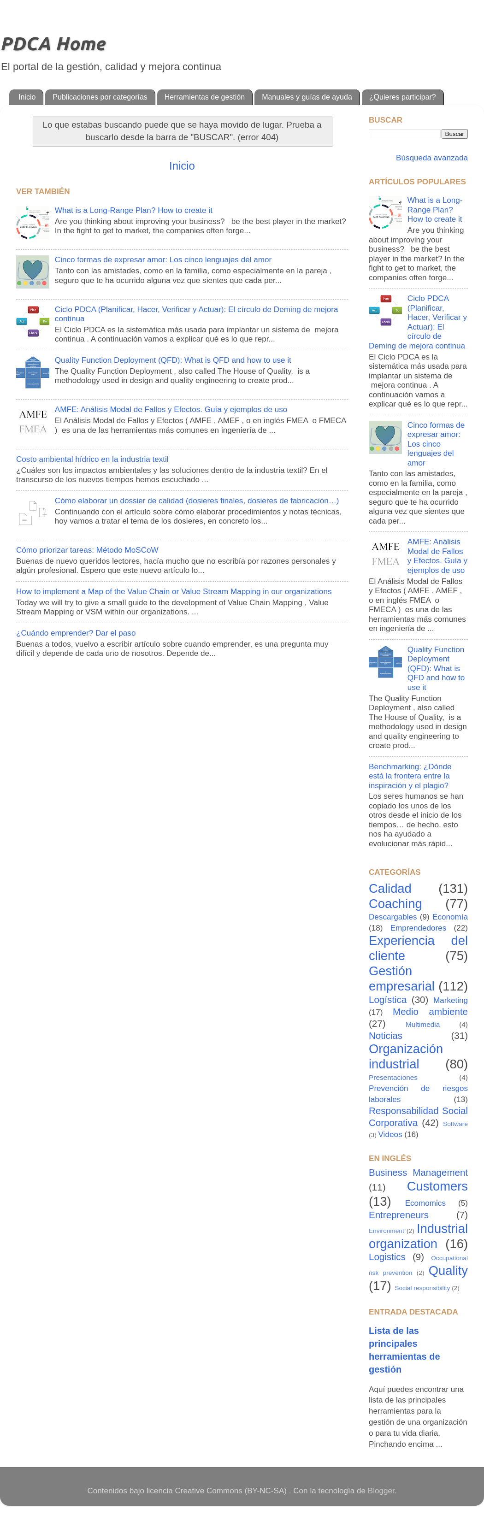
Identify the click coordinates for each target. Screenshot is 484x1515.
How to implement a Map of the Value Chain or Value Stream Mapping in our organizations (173, 591)
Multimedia (423, 1024)
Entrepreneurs (399, 1214)
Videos (390, 1134)
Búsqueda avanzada (431, 157)
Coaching (395, 903)
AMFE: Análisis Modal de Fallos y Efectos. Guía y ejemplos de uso (171, 409)
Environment (386, 1230)
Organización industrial (406, 1056)
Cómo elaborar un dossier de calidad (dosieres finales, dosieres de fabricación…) (197, 500)
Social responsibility (422, 1288)
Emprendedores (418, 928)
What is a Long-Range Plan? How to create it (133, 210)
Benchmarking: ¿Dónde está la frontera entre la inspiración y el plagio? (410, 776)
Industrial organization (418, 1236)
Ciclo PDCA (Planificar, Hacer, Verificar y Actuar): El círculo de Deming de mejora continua (418, 322)
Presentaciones (393, 1077)
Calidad (390, 888)
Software (455, 1123)
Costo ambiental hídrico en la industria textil (92, 459)
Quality (448, 1270)
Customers (437, 1186)
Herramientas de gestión (205, 97)
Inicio (26, 97)
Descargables (393, 917)
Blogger (381, 1490)
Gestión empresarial (402, 978)
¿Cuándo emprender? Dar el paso (76, 633)
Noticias (385, 1035)
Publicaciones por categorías (100, 97)
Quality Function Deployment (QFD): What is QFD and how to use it (173, 360)
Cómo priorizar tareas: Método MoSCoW (87, 550)
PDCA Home (52, 43)
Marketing (450, 1000)
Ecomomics (425, 1203)
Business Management (418, 1172)
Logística (388, 999)
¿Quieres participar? (402, 97)
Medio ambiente (430, 1011)
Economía (450, 917)
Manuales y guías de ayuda (307, 97)
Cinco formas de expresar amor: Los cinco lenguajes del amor (163, 259)
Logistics (387, 1256)
